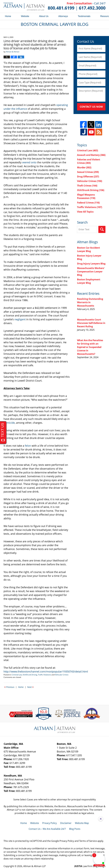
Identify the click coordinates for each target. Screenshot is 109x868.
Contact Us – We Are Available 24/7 (47, 828)
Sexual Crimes (88, 172)
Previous (9, 687)
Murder (84, 167)
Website (25, 16)
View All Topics (85, 211)
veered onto (29, 162)
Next (30, 687)
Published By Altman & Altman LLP (76, 6)
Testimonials (84, 16)
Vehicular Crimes (61, 674)
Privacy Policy (49, 823)
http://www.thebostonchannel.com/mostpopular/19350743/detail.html (46, 671)
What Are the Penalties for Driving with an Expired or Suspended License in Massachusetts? (90, 347)
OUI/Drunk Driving (30, 674)
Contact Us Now (91, 106)
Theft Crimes (87, 185)
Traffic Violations (44, 674)
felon (28, 445)
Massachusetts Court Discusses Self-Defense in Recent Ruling (91, 323)
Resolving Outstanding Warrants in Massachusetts (90, 302)
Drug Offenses (88, 176)
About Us (43, 16)
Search (101, 229)
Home (8, 16)
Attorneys (63, 16)
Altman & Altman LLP (34, 866)
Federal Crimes (88, 202)
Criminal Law (17, 674)
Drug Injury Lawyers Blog (91, 263)
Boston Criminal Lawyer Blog (24, 6)
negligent (20, 319)
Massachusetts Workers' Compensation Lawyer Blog (91, 271)
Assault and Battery (91, 155)
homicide (9, 422)
